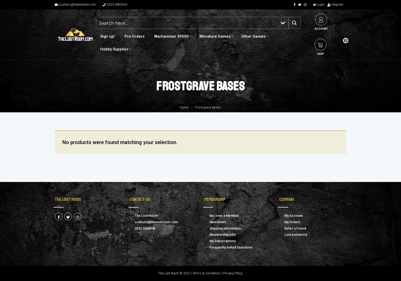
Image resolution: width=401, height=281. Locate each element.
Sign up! (107, 36)
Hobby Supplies (114, 49)
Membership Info (222, 234)
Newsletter (217, 222)
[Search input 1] (187, 23)
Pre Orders (134, 36)
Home (184, 107)
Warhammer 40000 (171, 36)
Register (335, 4)
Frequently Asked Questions (230, 247)
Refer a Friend (295, 228)
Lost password (295, 234)
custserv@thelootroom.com (75, 4)
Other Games (253, 36)
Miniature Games (215, 36)
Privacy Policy (233, 273)
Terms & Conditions (207, 273)
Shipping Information (225, 228)
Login (319, 4)
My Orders (292, 222)
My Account (293, 216)
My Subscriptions (222, 241)
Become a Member (224, 216)
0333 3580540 (115, 4)
